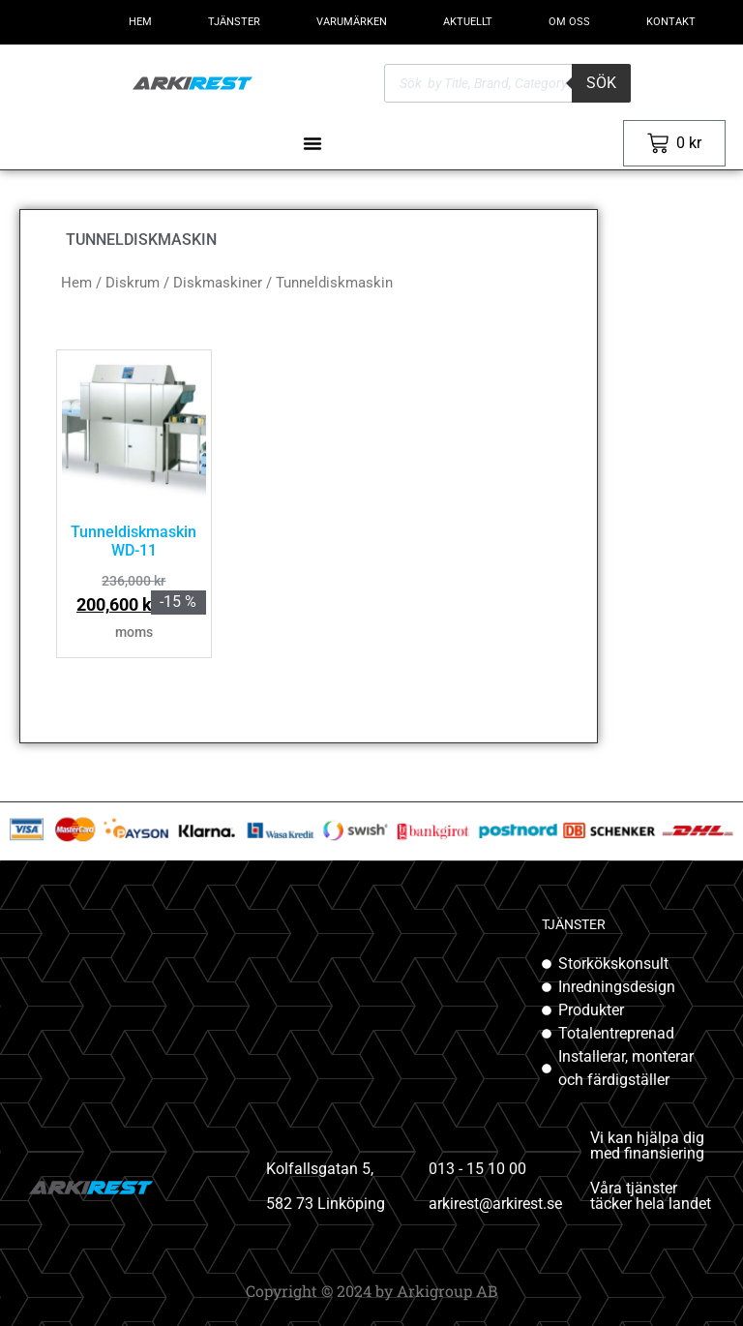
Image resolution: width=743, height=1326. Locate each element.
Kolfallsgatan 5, (319, 1169)
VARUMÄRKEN (351, 21)
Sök (601, 83)
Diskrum (132, 282)
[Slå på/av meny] (312, 143)
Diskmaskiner (217, 282)
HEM (140, 21)
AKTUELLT (467, 21)
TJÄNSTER (234, 21)
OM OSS (569, 21)
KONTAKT (671, 21)
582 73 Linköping (325, 1203)
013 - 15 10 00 (477, 1169)
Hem (76, 282)
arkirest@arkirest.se (495, 1203)
